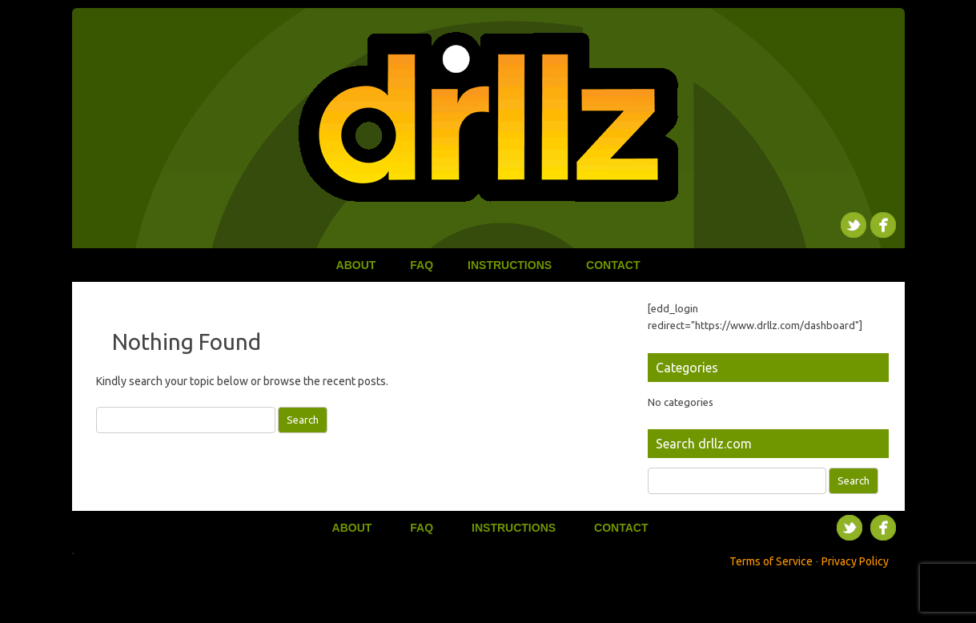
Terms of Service (771, 561)
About (356, 265)
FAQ (421, 265)
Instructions (510, 265)
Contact (613, 265)
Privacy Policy (855, 561)
